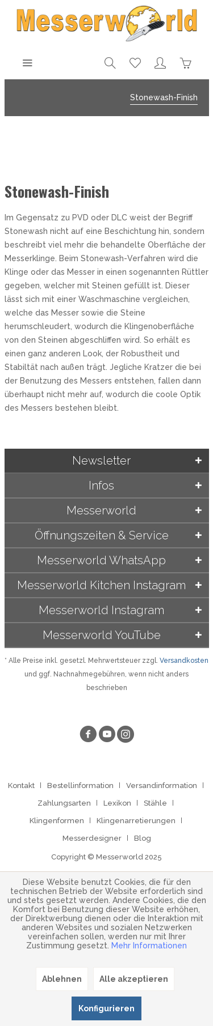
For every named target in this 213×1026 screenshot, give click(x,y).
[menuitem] (27, 62)
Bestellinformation (80, 785)
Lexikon (117, 803)
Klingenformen (57, 820)
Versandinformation (161, 785)
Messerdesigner (92, 838)
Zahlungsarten (64, 803)
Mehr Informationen (149, 945)
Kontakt (21, 785)
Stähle (155, 803)
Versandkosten (184, 661)
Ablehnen (62, 979)
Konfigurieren (106, 1008)
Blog (142, 838)
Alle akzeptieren (133, 979)
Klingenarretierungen (136, 820)
